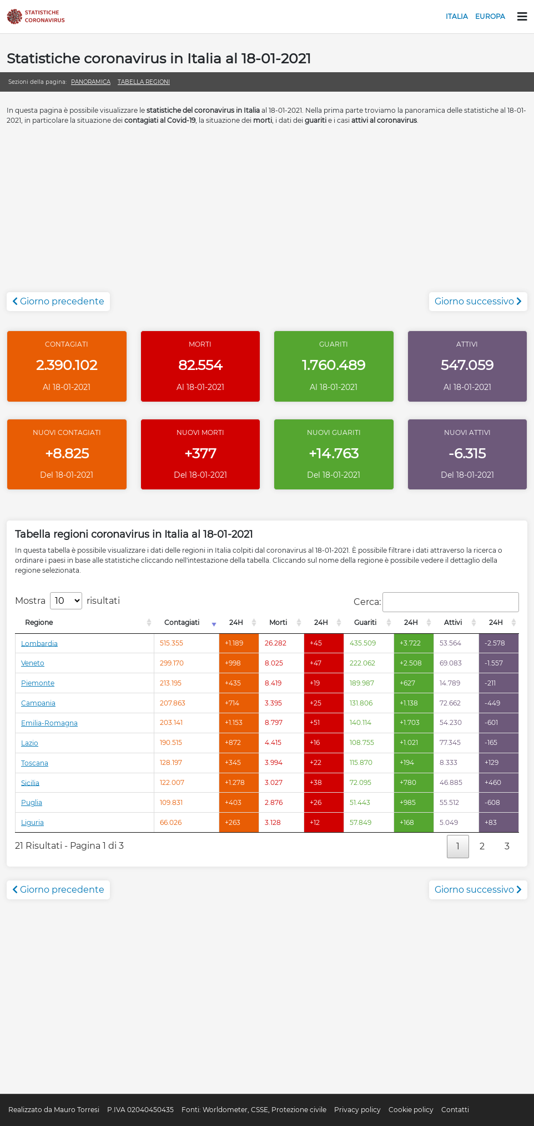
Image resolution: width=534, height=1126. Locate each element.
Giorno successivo (478, 301)
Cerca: (436, 602)
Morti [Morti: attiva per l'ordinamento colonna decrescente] (278, 622)
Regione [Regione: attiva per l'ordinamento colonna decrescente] (39, 622)
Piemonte (37, 683)
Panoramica (90, 82)
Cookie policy (411, 1109)
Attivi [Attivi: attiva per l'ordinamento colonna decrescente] (453, 622)
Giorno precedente (58, 301)
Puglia (31, 802)
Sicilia (30, 782)
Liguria (32, 822)
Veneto (32, 663)
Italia (457, 16)
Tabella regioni (144, 82)
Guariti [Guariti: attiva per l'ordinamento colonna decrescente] (365, 622)
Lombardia (39, 643)
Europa (490, 16)
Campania (38, 703)
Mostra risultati (67, 600)
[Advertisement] (267, 214)
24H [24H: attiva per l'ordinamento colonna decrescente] (236, 622)
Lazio (29, 743)
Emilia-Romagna (49, 723)
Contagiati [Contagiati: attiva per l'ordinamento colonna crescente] (181, 622)
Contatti (455, 1109)
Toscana (34, 763)
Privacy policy (357, 1109)
